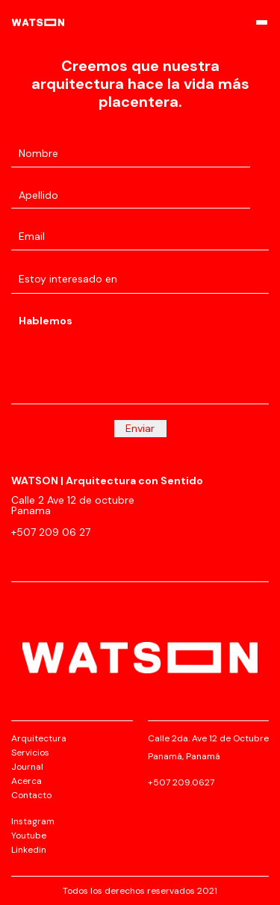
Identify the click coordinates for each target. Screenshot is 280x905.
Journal (27, 767)
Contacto (31, 795)
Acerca (26, 781)
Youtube (28, 835)
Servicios (30, 753)
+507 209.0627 (181, 782)
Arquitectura (38, 738)
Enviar (140, 428)
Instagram (33, 821)
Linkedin (28, 850)
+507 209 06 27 (50, 532)
